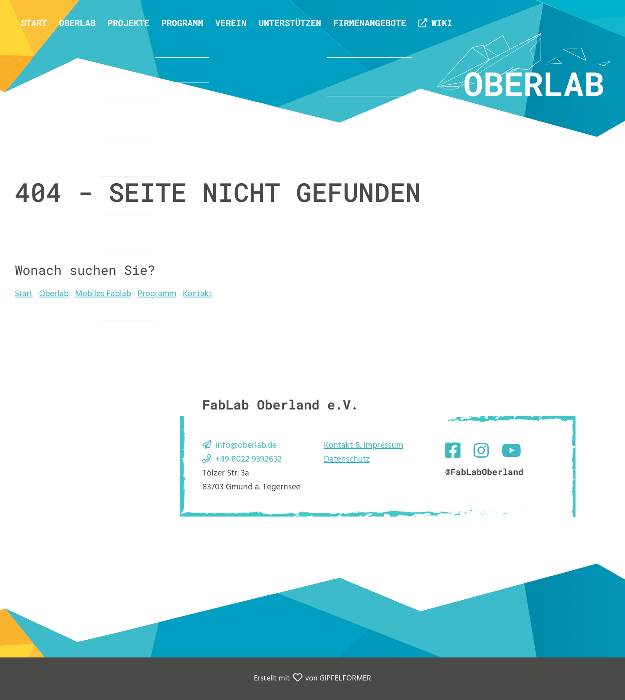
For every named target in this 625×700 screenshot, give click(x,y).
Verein (231, 22)
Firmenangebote (369, 22)
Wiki (441, 22)
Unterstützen (290, 22)
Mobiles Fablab (103, 294)
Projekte (128, 22)
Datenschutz (347, 459)
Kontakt (197, 294)
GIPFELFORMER (345, 679)
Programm (182, 22)
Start (34, 22)
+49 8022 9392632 (248, 459)
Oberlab (77, 22)
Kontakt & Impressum (363, 445)
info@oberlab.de (245, 445)
